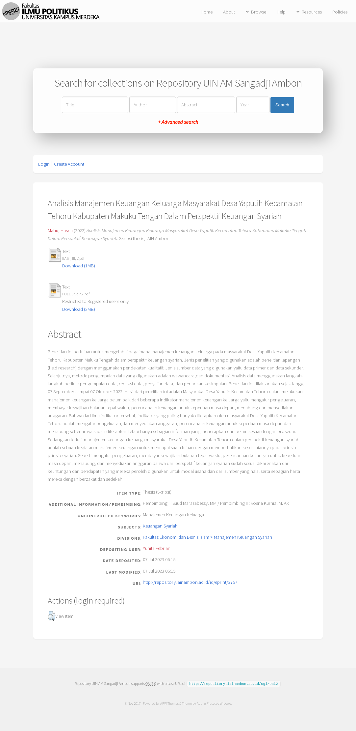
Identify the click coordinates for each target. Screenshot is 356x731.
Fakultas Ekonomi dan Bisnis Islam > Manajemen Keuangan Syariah (207, 537)
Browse (258, 12)
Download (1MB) (78, 266)
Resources (312, 12)
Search (282, 104)
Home (207, 12)
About (229, 12)
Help (281, 12)
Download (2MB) (78, 309)
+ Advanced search (178, 122)
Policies (339, 12)
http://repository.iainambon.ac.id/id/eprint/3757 (190, 582)
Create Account (69, 164)
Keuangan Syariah (160, 526)
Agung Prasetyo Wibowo (213, 703)
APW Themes (169, 703)
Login (44, 164)
